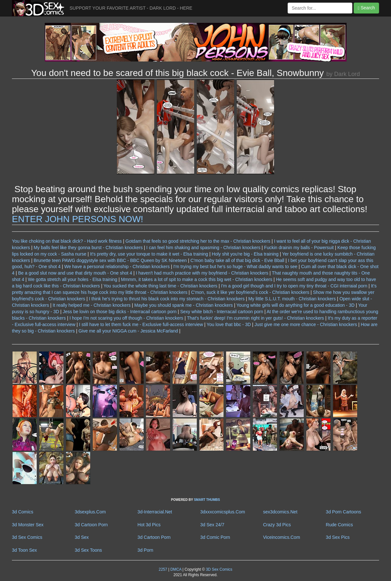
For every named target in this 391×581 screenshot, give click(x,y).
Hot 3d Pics (149, 524)
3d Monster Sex (27, 524)
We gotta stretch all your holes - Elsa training (73, 279)
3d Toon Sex (24, 550)
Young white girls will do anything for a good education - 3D (295, 305)
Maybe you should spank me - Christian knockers (183, 305)
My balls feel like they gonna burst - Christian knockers (87, 247)
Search (366, 8)
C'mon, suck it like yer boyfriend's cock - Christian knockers (250, 292)
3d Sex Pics (338, 537)
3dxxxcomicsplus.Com (222, 511)
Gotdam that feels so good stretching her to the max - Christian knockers (198, 241)
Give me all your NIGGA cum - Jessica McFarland (128, 330)
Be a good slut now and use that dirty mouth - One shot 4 (75, 273)
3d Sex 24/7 (212, 524)
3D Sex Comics (218, 569)
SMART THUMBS (207, 499)
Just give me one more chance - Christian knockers (305, 324)
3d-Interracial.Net (155, 511)
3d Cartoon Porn (91, 524)
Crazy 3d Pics (277, 524)
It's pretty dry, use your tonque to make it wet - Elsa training (149, 254)
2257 (163, 569)
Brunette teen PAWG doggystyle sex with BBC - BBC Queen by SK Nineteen (110, 260)
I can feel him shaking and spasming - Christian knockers (203, 247)
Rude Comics (339, 524)
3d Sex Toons (88, 550)
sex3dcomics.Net (280, 511)
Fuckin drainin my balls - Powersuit (299, 247)
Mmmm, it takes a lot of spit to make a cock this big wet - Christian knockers (196, 279)
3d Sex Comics (27, 537)
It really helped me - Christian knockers (92, 305)
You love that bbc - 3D (229, 324)
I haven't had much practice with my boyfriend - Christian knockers (202, 273)
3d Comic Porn (215, 537)
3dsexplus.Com (90, 511)
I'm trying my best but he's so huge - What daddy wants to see (235, 266)
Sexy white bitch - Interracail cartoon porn (221, 311)
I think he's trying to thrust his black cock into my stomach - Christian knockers (167, 298)
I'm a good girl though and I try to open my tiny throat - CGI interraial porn (294, 285)
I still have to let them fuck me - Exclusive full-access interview (141, 324)
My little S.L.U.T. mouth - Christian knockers (292, 298)
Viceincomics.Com (281, 537)
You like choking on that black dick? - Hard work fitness (67, 241)
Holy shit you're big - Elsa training (245, 254)
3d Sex (82, 537)
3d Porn (145, 550)
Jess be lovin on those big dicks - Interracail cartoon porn (119, 311)
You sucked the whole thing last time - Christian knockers (160, 285)
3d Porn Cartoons (343, 511)
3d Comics (22, 511)
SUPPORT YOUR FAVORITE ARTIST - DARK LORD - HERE (131, 8)
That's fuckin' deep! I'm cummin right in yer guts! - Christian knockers (255, 318)
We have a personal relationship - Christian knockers (116, 266)
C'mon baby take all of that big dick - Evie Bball (237, 260)
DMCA (175, 569)
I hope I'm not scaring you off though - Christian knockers (126, 318)
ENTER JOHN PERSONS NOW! (77, 219)
